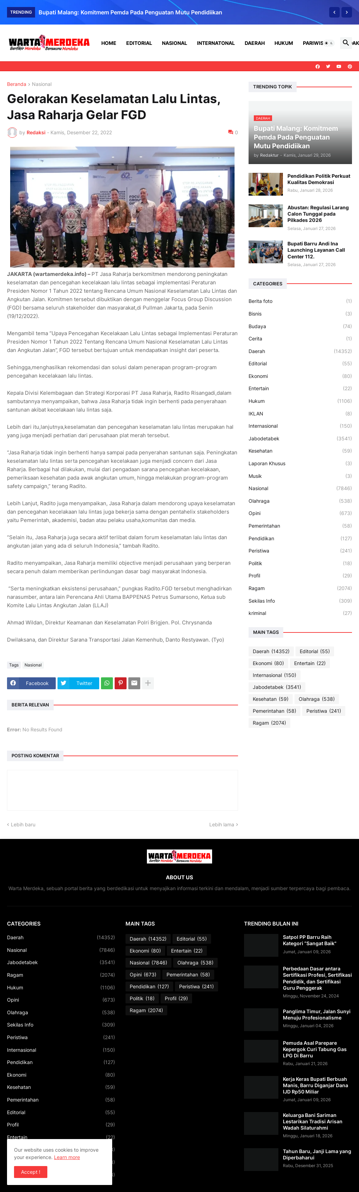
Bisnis (300, 313)
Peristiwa (300, 550)
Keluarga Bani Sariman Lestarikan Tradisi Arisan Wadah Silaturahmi (313, 1121)
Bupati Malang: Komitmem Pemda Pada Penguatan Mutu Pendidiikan (130, 12)
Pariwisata (318, 43)
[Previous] (334, 12)
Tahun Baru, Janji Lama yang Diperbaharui (317, 1154)
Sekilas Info (300, 600)
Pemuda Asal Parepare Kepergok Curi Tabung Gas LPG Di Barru (315, 1049)
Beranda (16, 84)
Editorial (139, 43)
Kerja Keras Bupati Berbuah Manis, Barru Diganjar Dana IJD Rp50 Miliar (315, 1085)
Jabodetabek (300, 438)
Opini (300, 513)
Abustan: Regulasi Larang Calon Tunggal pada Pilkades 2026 (318, 213)
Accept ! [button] (30, 1172)
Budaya (300, 326)
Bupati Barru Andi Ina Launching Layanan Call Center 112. (316, 250)
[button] (329, 43)
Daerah (255, 43)
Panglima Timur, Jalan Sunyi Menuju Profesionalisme (317, 1014)
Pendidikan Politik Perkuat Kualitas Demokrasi (318, 179)
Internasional (300, 425)
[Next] (346, 12)
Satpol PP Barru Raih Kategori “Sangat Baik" (310, 940)
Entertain (300, 388)
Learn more (67, 1157)
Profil (300, 575)
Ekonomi (300, 376)
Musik (300, 476)
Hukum (284, 43)
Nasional (174, 43)
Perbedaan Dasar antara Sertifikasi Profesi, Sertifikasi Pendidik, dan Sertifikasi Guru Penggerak (317, 978)
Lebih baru (23, 824)
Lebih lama (221, 824)
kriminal (300, 613)
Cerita (300, 338)
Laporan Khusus (300, 463)
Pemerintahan (300, 525)
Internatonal (216, 43)
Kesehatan (300, 450)
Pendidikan (300, 538)
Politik (300, 563)
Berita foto (300, 301)
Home (108, 43)
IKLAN (300, 413)
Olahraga (300, 500)
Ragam (300, 588)
